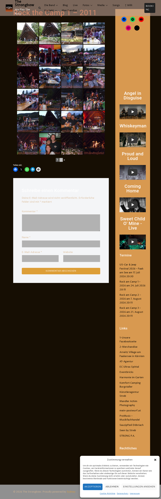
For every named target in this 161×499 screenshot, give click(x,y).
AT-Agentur (126, 361)
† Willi (128, 5)
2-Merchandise (128, 346)
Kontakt (49, 10)
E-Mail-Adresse (32, 252)
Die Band (49, 5)
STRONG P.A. (127, 435)
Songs (116, 5)
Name (26, 237)
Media (101, 5)
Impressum (135, 493)
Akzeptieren (92, 486)
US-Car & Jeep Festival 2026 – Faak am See (131, 268)
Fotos (86, 5)
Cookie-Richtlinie (107, 493)
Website (68, 252)
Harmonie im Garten (132, 377)
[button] (155, 459)
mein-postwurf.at (130, 410)
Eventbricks (126, 372)
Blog (65, 5)
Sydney (71, 491)
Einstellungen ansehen (139, 486)
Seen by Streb (128, 430)
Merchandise (69, 10)
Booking (150, 8)
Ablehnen (112, 486)
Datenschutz (122, 493)
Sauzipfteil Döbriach (132, 425)
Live (75, 5)
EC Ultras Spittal (129, 366)
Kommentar (30, 211)
